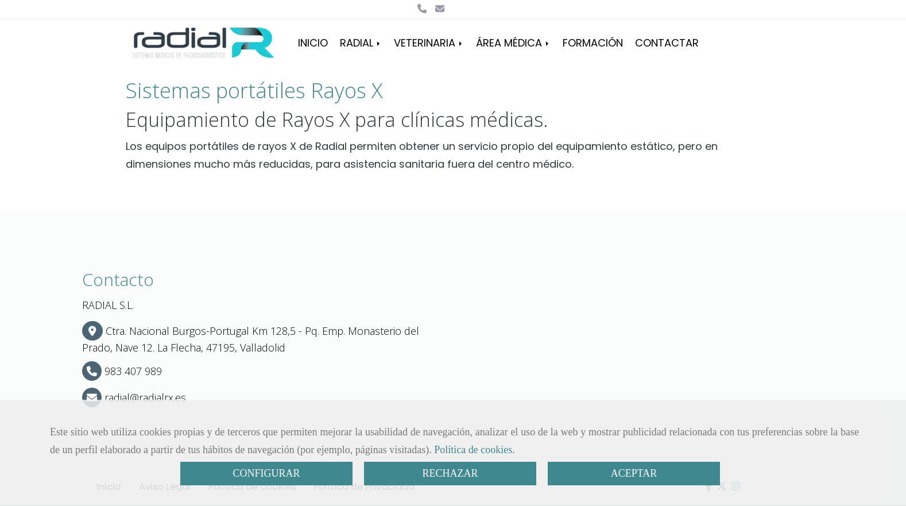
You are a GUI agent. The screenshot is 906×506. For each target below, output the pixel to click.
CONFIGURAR (266, 473)
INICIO (313, 43)
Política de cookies (473, 449)
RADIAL (361, 43)
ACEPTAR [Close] (634, 473)
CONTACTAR (667, 43)
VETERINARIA (429, 43)
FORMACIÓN (593, 43)
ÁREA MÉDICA (513, 43)
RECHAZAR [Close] (450, 473)
